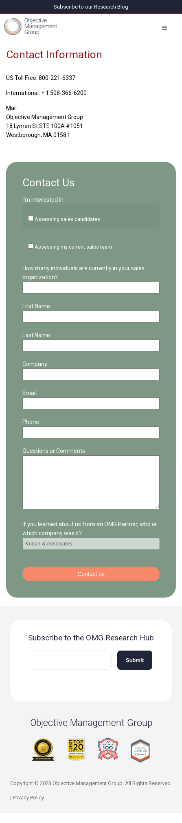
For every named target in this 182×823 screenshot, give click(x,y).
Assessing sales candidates (67, 219)
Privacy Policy (28, 807)
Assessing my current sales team (73, 247)
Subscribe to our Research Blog (91, 7)
